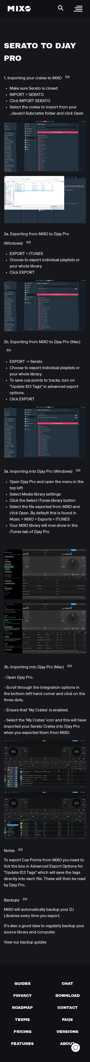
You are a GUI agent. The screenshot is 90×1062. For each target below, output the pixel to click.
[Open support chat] (75, 1047)
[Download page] (68, 995)
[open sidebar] (78, 8)
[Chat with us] (67, 983)
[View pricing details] (22, 1031)
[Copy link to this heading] (67, 77)
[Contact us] (67, 1007)
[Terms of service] (22, 1019)
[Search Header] (60, 8)
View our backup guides (25, 942)
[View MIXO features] (22, 1043)
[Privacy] (22, 995)
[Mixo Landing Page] (19, 8)
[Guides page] (22, 983)
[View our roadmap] (22, 1007)
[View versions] (67, 1031)
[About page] (67, 1043)
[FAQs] (67, 1019)
